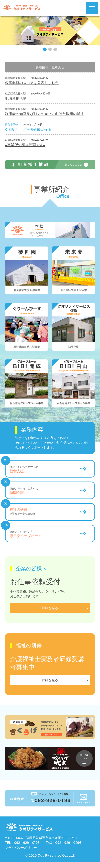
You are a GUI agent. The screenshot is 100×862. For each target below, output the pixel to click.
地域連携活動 (15, 98)
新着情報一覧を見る (50, 67)
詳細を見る (50, 680)
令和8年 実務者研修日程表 (28, 129)
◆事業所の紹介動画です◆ (25, 145)
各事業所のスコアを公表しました (32, 83)
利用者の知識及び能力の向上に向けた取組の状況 (44, 114)
